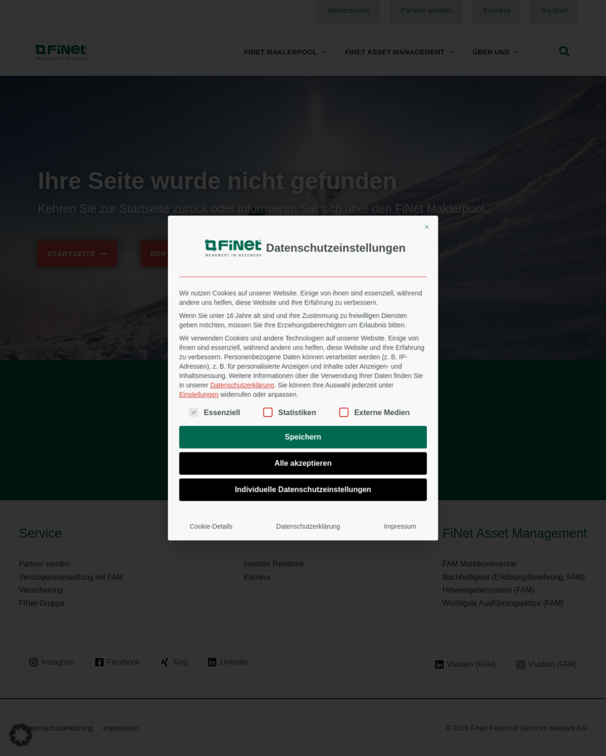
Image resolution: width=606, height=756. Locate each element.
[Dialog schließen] (369, 297)
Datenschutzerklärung (270, 382)
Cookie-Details (253, 458)
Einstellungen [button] (247, 387)
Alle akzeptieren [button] (303, 424)
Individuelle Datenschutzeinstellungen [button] (302, 438)
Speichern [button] (302, 409)
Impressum (355, 458)
